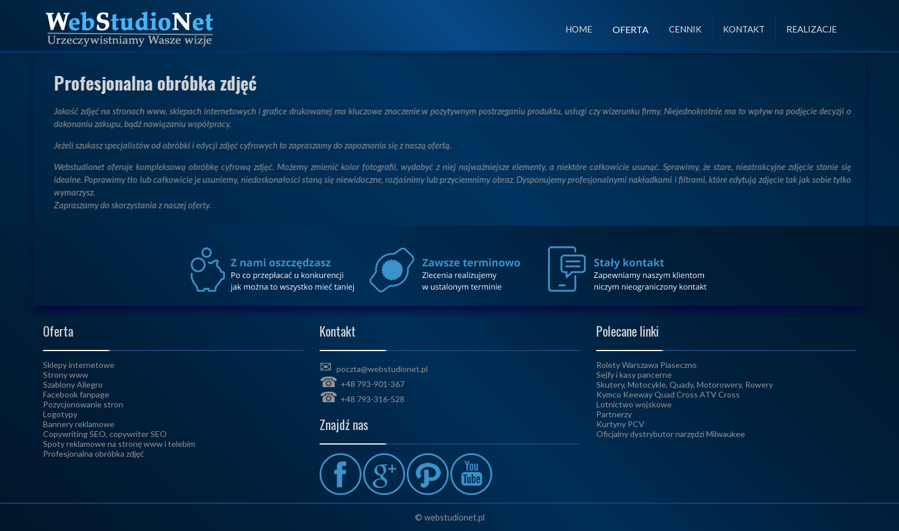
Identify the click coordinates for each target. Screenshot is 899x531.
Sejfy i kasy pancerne (634, 375)
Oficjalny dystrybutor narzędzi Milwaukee (670, 434)
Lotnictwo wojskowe (634, 404)
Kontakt (744, 29)
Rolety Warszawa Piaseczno (646, 365)
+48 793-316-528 (372, 399)
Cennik (685, 29)
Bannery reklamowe (78, 424)
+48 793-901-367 (372, 384)
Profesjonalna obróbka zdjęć (93, 453)
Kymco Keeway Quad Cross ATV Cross (668, 394)
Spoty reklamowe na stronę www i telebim (119, 444)
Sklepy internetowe (78, 365)
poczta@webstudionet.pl (382, 369)
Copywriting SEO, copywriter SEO (105, 434)
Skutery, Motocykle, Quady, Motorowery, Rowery (684, 384)
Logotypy (60, 414)
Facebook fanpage (76, 394)
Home (578, 29)
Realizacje (811, 29)
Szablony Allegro (73, 384)
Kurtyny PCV (620, 424)
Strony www (65, 375)
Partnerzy (614, 414)
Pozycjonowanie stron (83, 404)
